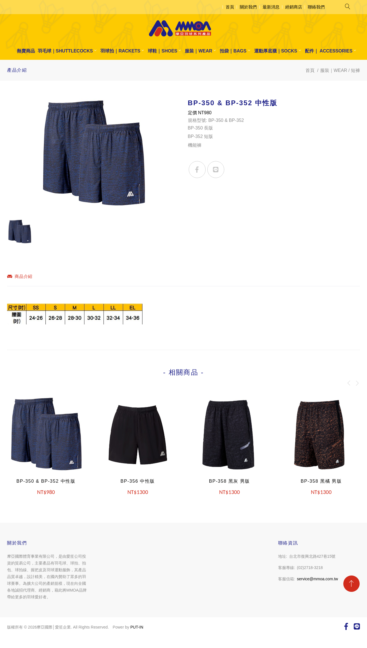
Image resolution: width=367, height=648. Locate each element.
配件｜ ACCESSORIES (329, 51)
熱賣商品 (26, 51)
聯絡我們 (316, 7)
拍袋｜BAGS (233, 51)
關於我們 (248, 7)
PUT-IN (136, 627)
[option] (93, 156)
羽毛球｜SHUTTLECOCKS (65, 51)
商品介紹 (19, 276)
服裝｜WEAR (198, 51)
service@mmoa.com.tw (317, 579)
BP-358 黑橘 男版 (321, 481)
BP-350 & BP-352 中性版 (45, 481)
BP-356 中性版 (137, 481)
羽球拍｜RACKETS (120, 51)
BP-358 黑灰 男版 (229, 481)
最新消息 (271, 7)
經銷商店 (293, 7)
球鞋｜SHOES (162, 51)
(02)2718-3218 (310, 567)
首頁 (230, 7)
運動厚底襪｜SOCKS (275, 51)
